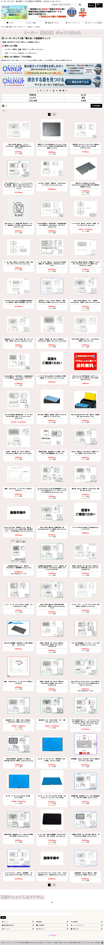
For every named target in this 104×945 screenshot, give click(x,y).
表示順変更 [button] (96, 105)
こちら (98, 942)
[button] (52, 23)
